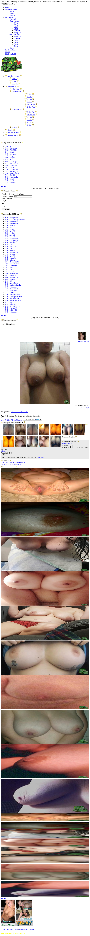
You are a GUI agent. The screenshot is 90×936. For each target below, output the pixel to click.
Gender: (5, 194)
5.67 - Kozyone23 (11, 171)
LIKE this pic (84, 408)
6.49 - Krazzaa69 (11, 165)
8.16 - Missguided (11, 252)
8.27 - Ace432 (10, 237)
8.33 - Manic (9, 229)
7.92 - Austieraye (11, 266)
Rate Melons (9, 17)
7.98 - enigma (10, 260)
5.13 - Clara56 (10, 183)
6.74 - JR (8, 160)
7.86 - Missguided (11, 277)
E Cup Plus (17, 32)
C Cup (16, 29)
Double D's (17, 31)
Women (20, 194)
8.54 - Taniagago (11, 148)
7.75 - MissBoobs (11, 312)
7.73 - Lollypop (10, 154)
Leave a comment (70, 441)
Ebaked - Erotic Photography (11, 464)
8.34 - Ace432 (10, 225)
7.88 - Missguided (11, 273)
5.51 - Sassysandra (11, 177)
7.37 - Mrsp (9, 156)
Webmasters (23, 929)
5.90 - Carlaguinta (11, 169)
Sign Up (12, 15)
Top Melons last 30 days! (12, 142)
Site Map (9, 929)
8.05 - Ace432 (10, 256)
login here (40, 457)
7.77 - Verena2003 (11, 289)
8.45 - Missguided (11, 218)
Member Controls (11, 9)
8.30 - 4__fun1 (10, 233)
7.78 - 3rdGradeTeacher (13, 285)
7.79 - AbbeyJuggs (11, 283)
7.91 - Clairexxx (10, 271)
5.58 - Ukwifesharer (12, 173)
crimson (3, 451)
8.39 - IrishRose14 (11, 221)
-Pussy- (12, 48)
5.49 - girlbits (9, 179)
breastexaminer (67, 443)
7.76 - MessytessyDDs (13, 300)
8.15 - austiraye (10, 254)
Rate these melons (9, 320)
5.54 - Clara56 (10, 175)
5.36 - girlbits (9, 181)
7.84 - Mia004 (10, 279)
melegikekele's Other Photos (13, 422)
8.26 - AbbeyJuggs (11, 241)
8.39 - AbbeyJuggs (11, 223)
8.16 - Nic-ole (10, 250)
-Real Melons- (14, 21)
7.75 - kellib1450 (11, 304)
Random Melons (11, 50)
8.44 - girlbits (9, 152)
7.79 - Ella (8, 281)
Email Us (32, 929)
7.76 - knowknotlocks (12, 295)
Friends (6, 460)
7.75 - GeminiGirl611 (12, 306)
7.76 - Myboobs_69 (12, 298)
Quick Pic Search (9, 191)
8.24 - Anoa (9, 244)
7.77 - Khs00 (9, 293)
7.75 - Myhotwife (11, 308)
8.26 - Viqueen (10, 243)
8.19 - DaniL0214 (11, 246)
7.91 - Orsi (9, 268)
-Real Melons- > (16, 412)
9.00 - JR (8, 146)
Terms (16, 929)
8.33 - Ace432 (10, 231)
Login (11, 13)
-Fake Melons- (14, 34)
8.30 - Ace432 (10, 235)
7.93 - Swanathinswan (12, 264)
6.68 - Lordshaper (11, 162)
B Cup (16, 25)
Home (7, 7)
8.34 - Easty (9, 227)
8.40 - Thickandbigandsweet (15, 219)
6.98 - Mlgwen (10, 158)
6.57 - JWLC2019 (11, 163)
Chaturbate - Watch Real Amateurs (13, 462)
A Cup (16, 23)
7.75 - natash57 (10, 302)
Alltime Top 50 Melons (11, 214)
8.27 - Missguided (11, 239)
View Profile (5, 420)
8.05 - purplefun (10, 258)
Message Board (10, 54)
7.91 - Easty (9, 269)
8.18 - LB (8, 248)
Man (11, 194)
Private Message (16, 420)
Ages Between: (7, 199)
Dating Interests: (8, 196)
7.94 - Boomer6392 (12, 262)
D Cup (16, 27)
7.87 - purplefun (10, 275)
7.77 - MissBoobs (11, 287)
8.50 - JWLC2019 (11, 150)
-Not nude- (13, 19)
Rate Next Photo (83, 341)
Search (7, 52)
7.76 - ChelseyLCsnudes (13, 296)
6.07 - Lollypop (10, 167)
